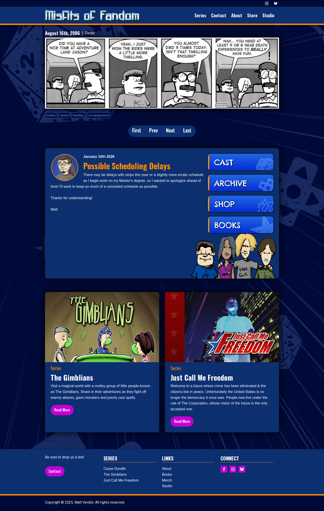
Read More (62, 410)
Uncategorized (98, 115)
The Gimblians (115, 474)
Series (202, 15)
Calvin (51, 115)
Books (167, 474)
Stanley (78, 115)
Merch (167, 480)
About (238, 15)
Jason (64, 115)
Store (254, 15)
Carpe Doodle (115, 469)
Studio (271, 15)
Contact (220, 15)
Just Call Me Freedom (121, 480)
